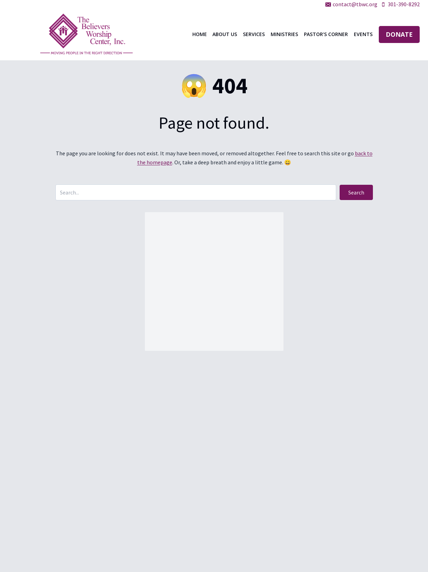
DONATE (399, 34)
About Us (224, 34)
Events (363, 34)
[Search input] (195, 192)
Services (254, 34)
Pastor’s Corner (326, 34)
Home (199, 34)
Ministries (284, 34)
